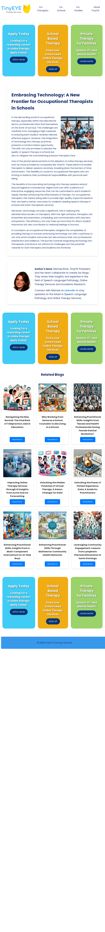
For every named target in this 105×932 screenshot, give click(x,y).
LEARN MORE (86, 61)
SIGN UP (53, 69)
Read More (18, 440)
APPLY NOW (19, 59)
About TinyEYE (95, 9)
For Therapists (42, 9)
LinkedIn (70, 290)
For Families (78, 9)
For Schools (61, 9)
